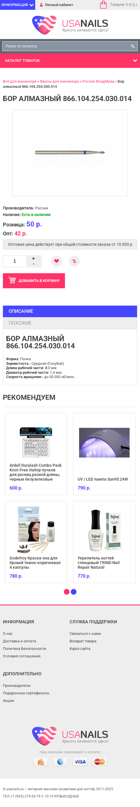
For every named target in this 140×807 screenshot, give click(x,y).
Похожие (20, 323)
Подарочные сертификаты (26, 693)
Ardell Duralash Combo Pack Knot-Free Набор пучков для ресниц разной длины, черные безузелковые (35, 472)
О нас (8, 633)
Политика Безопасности (24, 648)
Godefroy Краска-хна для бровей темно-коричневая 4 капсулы (35, 563)
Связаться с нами (85, 633)
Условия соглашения (21, 656)
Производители (17, 685)
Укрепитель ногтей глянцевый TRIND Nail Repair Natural (99, 563)
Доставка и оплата (19, 641)
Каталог (22, 60)
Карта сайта (80, 648)
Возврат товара (83, 641)
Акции (8, 700)
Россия (41, 208)
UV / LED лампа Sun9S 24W (103, 479)
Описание (21, 311)
